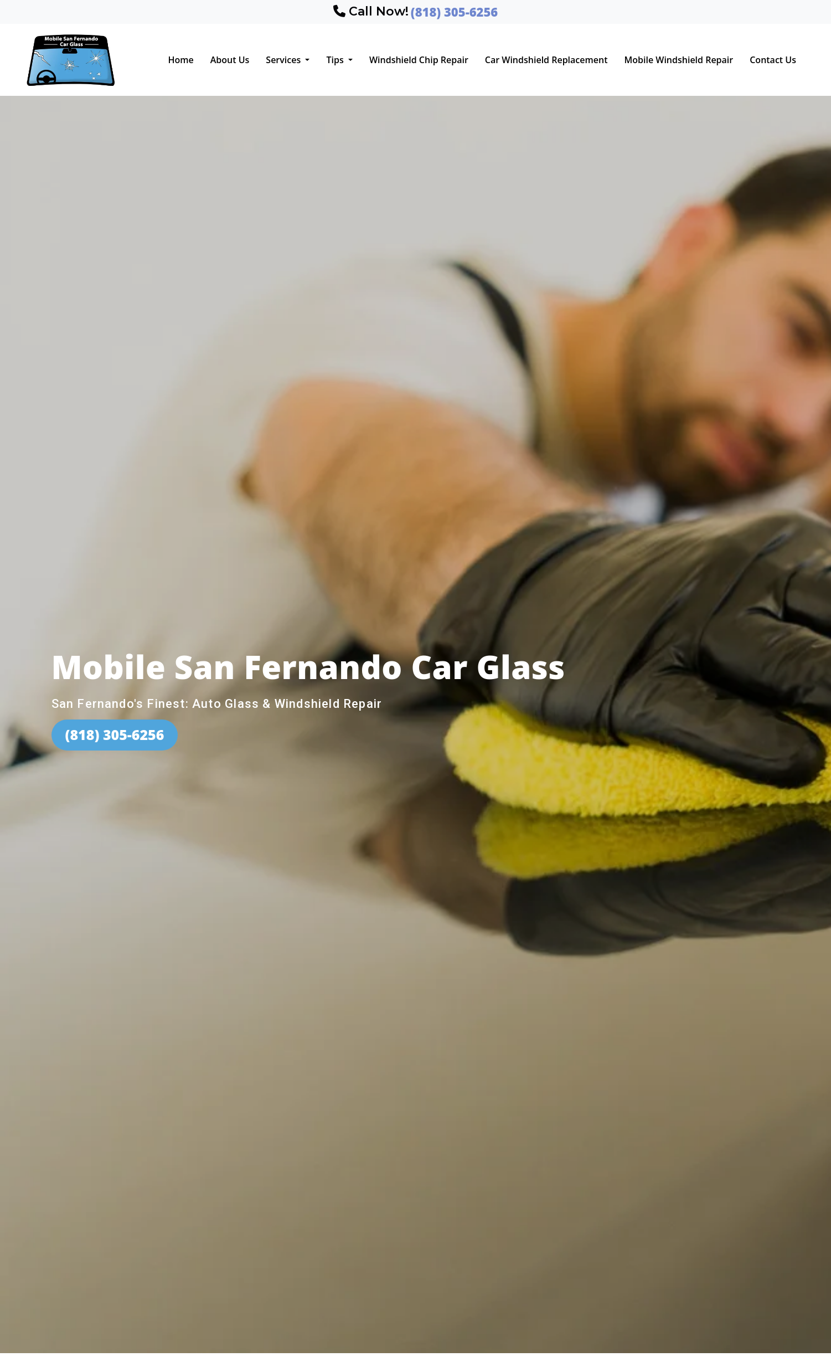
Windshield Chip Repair (418, 60)
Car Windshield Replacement (546, 60)
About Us (230, 60)
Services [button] (284, 60)
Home (180, 60)
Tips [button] (335, 60)
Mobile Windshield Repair (678, 60)
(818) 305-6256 (114, 734)
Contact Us (773, 60)
